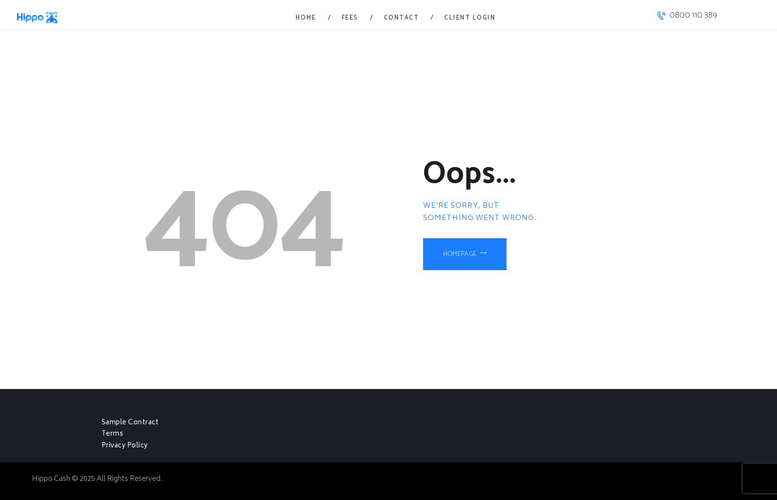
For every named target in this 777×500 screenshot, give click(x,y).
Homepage (462, 256)
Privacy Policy (126, 446)
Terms (113, 434)
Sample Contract (131, 423)
